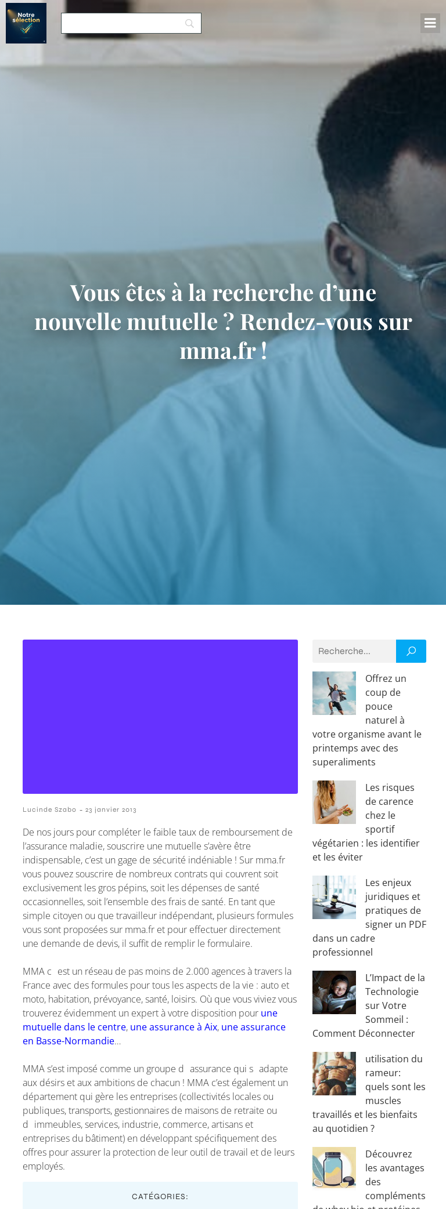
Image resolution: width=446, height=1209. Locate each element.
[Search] (131, 23)
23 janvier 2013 (110, 809)
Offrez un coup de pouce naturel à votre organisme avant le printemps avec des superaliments (367, 720)
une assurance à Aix (173, 1027)
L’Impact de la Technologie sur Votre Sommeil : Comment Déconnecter (368, 1005)
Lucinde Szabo (50, 809)
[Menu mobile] (430, 23)
